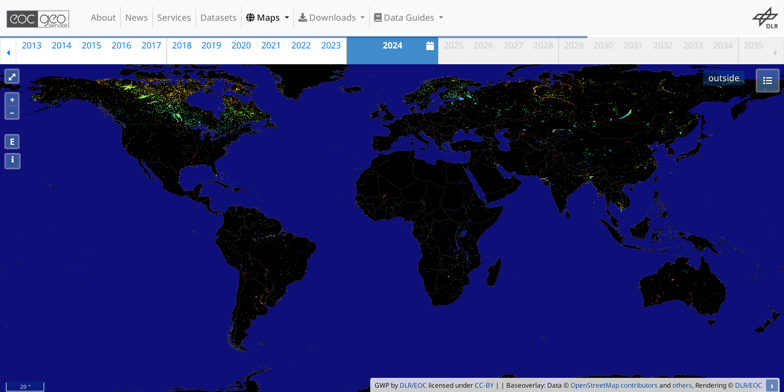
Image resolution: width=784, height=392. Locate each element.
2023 (331, 45)
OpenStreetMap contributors (614, 385)
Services (174, 17)
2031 (633, 45)
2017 (151, 45)
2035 (753, 45)
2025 (453, 45)
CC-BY (484, 385)
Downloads (328, 17)
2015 (91, 45)
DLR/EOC (413, 385)
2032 (663, 45)
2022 (301, 45)
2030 (603, 45)
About (103, 17)
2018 (182, 45)
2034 (723, 45)
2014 (61, 45)
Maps (264, 17)
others (682, 385)
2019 (211, 45)
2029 (574, 45)
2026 (483, 45)
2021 (271, 45)
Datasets (218, 17)
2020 (241, 45)
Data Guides (405, 17)
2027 (513, 45)
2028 (543, 45)
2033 (693, 45)
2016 (121, 45)
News (136, 17)
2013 (31, 45)
